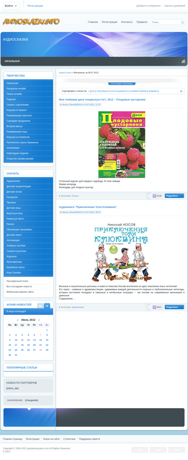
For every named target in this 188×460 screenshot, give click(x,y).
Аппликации (13, 240)
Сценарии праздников (18, 121)
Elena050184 (75, 104)
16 (9, 345)
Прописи (11, 202)
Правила (141, 22)
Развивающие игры (17, 131)
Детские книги (14, 235)
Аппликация (13, 148)
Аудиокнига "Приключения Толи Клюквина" (88, 207)
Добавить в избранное (148, 5)
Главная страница (12, 439)
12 (28, 340)
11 (22, 340)
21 (40, 345)
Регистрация (35, 5)
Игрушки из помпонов (18, 137)
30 (9, 355)
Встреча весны (14, 126)
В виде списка (40, 305)
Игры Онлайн (14, 272)
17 (16, 345)
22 (47, 345)
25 (22, 350)
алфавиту (153, 91)
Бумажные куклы (16, 267)
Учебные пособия (16, 245)
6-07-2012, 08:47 (93, 212)
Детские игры (14, 208)
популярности (103, 91)
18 (22, 345)
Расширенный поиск (17, 281)
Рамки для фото (15, 218)
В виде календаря (47, 305)
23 (9, 350)
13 (34, 340)
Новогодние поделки (17, 153)
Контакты (127, 22)
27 (34, 350)
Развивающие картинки (19, 115)
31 (16, 355)
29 (47, 350)
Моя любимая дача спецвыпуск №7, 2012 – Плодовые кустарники (102, 99)
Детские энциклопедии (19, 186)
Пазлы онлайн (14, 94)
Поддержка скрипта (89, 439)
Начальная (12, 83)
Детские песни (14, 191)
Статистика (69, 439)
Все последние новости (19, 286)
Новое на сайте (51, 439)
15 (47, 340)
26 (28, 350)
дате (92, 91)
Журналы (12, 256)
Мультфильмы (14, 262)
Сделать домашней (174, 5)
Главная (93, 22)
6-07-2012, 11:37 (93, 104)
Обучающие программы (19, 229)
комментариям (139, 91)
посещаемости (121, 91)
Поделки (11, 99)
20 (34, 345)
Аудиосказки (78, 307)
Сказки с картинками (18, 104)
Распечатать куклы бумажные (22, 142)
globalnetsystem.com (38, 448)
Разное (75, 196)
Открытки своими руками (20, 158)
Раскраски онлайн (16, 88)
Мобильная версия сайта (20, 292)
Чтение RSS (183, 61)
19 (28, 345)
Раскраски (12, 197)
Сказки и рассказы (16, 251)
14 (40, 340)
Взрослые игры (15, 213)
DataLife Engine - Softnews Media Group (31, 22)
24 (16, 350)
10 (16, 340)
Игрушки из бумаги (17, 110)
